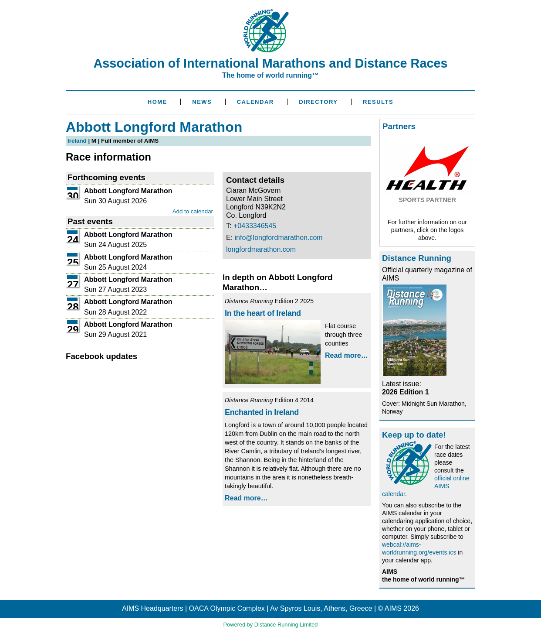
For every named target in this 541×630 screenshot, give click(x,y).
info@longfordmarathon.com (279, 237)
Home (157, 102)
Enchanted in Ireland (262, 412)
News (202, 102)
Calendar (255, 102)
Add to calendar (192, 211)
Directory (318, 102)
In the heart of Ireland (263, 313)
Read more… (346, 355)
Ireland (77, 140)
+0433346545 (254, 225)
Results (378, 102)
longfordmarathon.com (261, 249)
